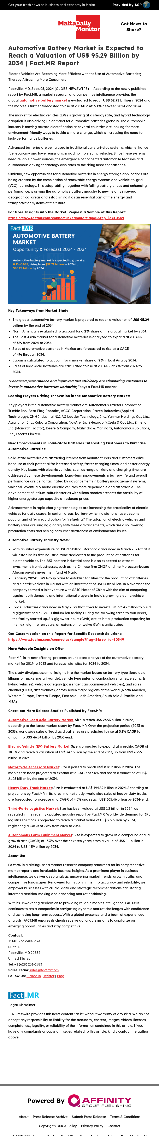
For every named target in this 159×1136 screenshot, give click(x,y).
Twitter (48, 976)
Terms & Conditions (125, 1117)
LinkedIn (33, 976)
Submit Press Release (89, 1117)
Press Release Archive (50, 1117)
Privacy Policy (92, 1126)
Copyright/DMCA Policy (58, 1126)
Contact (113, 1126)
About (24, 1117)
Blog (60, 976)
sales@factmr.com (44, 970)
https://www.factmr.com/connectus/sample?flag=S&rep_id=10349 (66, 218)
